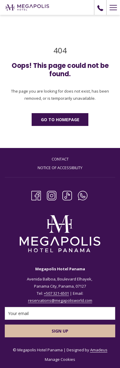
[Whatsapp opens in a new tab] (82, 195)
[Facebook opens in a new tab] (36, 195)
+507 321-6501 (56, 293)
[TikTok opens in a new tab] (67, 195)
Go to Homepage (60, 119)
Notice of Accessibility (60, 167)
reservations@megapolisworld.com (60, 300)
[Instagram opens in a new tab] (51, 195)
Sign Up (60, 331)
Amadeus (98, 350)
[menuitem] (60, 159)
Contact (60, 159)
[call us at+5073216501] (100, 7)
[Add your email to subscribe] (60, 313)
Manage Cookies (60, 359)
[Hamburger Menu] (113, 7)
